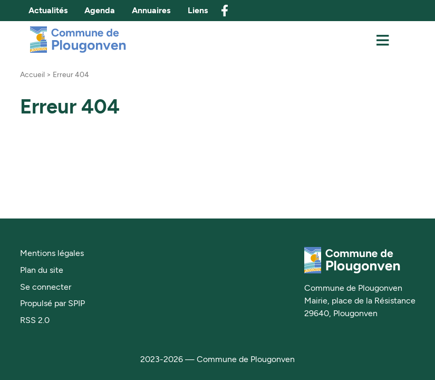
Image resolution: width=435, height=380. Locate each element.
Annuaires (151, 10)
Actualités (47, 10)
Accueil (32, 74)
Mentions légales (52, 253)
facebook (224, 10)
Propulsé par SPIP (52, 303)
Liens (198, 10)
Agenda (99, 10)
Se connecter (45, 287)
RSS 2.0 (35, 320)
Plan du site (41, 270)
